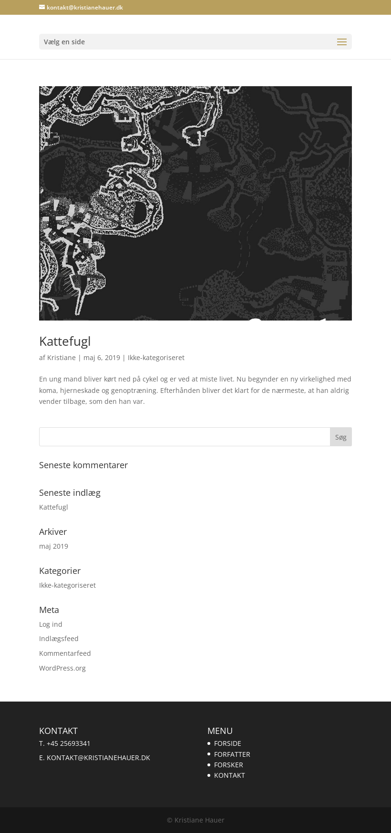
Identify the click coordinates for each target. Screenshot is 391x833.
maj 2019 (53, 546)
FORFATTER (232, 754)
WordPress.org (62, 667)
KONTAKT (229, 775)
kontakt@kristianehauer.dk (98, 757)
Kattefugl (65, 341)
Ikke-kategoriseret (156, 357)
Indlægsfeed (59, 638)
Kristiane (61, 357)
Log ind (50, 624)
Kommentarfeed (65, 653)
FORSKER (228, 764)
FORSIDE (227, 743)
